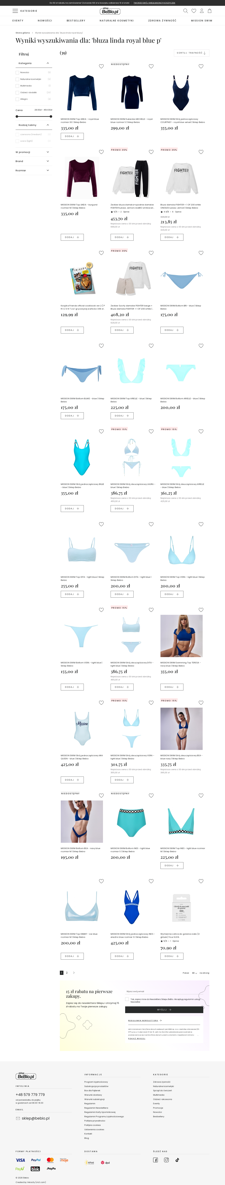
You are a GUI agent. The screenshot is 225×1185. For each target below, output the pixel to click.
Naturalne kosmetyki (163, 1086)
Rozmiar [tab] (21, 170)
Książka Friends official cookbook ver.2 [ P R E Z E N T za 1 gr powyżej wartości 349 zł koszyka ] (83, 307)
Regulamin (89, 1103)
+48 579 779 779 (30, 1094)
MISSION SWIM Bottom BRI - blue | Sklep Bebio (180, 307)
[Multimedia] (34, 87)
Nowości (157, 1112)
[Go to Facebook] (155, 1160)
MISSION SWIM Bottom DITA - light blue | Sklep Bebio (131, 579)
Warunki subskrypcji (94, 1099)
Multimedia (158, 1094)
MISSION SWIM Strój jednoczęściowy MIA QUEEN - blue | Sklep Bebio (82, 757)
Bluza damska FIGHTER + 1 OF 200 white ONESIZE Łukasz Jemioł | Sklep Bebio (180, 206)
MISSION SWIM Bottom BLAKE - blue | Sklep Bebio (82, 400)
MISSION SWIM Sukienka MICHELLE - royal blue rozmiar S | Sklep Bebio (132, 121)
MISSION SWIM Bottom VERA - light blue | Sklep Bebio (81, 664)
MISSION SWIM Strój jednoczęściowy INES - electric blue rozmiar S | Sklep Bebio (133, 935)
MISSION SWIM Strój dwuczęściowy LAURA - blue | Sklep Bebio (133, 486)
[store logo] (110, 11)
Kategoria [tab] (25, 63)
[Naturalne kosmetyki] (34, 80)
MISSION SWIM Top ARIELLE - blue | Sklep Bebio (131, 400)
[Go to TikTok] (177, 1160)
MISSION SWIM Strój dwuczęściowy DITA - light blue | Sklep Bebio (132, 664)
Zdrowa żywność (161, 1081)
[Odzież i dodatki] (34, 93)
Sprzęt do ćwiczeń (162, 1090)
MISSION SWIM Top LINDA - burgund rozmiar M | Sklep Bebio (79, 206)
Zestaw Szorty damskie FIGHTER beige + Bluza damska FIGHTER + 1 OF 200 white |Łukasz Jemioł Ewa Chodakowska (131, 307)
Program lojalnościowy (96, 1081)
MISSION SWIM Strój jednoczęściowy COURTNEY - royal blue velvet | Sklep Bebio (182, 121)
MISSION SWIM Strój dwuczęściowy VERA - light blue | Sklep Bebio (132, 757)
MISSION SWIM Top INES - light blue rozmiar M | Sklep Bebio (182, 850)
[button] (202, 11)
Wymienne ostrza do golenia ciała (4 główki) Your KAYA (180, 935)
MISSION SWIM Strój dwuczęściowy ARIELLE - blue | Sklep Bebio (182, 486)
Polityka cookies (92, 1125)
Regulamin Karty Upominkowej (99, 1112)
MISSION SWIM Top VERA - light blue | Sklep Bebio (182, 579)
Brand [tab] (19, 161)
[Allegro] (34, 99)
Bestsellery (158, 1116)
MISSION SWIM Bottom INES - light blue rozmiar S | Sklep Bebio (130, 850)
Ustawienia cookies (94, 1129)
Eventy (156, 1103)
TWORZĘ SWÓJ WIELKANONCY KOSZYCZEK (154, 2)
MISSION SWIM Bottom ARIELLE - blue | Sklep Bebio (182, 400)
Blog (86, 1138)
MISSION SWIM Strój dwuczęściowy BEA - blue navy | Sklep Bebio (181, 757)
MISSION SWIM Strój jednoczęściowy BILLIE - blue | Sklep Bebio (82, 486)
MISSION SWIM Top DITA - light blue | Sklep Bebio (82, 579)
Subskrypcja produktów (96, 1086)
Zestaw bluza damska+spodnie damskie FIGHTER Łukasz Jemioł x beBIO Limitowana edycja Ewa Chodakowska (133, 206)
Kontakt (88, 1133)
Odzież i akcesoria (162, 1099)
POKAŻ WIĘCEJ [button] (136, 1038)
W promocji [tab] (23, 152)
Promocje (158, 1107)
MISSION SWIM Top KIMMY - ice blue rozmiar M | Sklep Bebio (79, 935)
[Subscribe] (164, 1009)
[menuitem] (17, 20)
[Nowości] (34, 73)
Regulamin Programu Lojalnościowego (104, 1116)
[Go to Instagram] (166, 1160)
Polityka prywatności (94, 1120)
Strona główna (23, 32)
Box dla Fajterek (92, 1090)
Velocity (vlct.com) (36, 1182)
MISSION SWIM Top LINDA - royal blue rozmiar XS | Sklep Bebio (80, 121)
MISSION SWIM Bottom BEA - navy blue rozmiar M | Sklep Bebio (80, 850)
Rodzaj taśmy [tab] (27, 125)
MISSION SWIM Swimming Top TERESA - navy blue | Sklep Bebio (180, 664)
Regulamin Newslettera (96, 1107)
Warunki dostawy (93, 1094)
